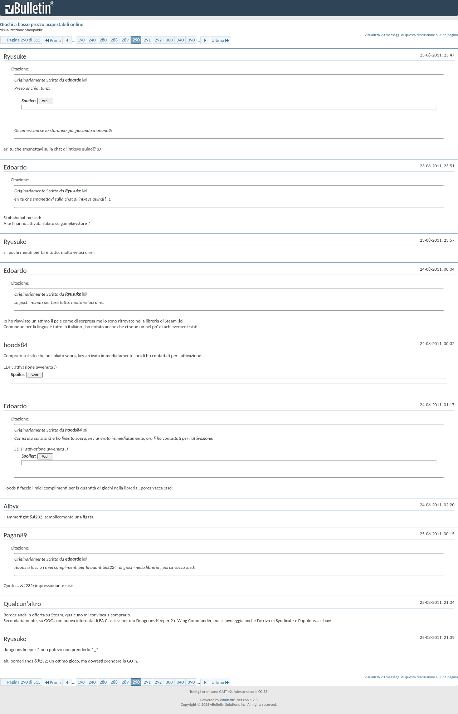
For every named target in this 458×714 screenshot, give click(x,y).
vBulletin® (228, 700)
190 (81, 40)
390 (191, 40)
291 (147, 40)
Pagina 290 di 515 (23, 40)
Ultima (220, 40)
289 (125, 40)
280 (103, 40)
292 (158, 40)
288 (114, 40)
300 (169, 40)
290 (136, 40)
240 (92, 40)
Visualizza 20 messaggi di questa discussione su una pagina (411, 35)
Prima (52, 40)
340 (180, 40)
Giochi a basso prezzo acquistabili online (41, 24)
